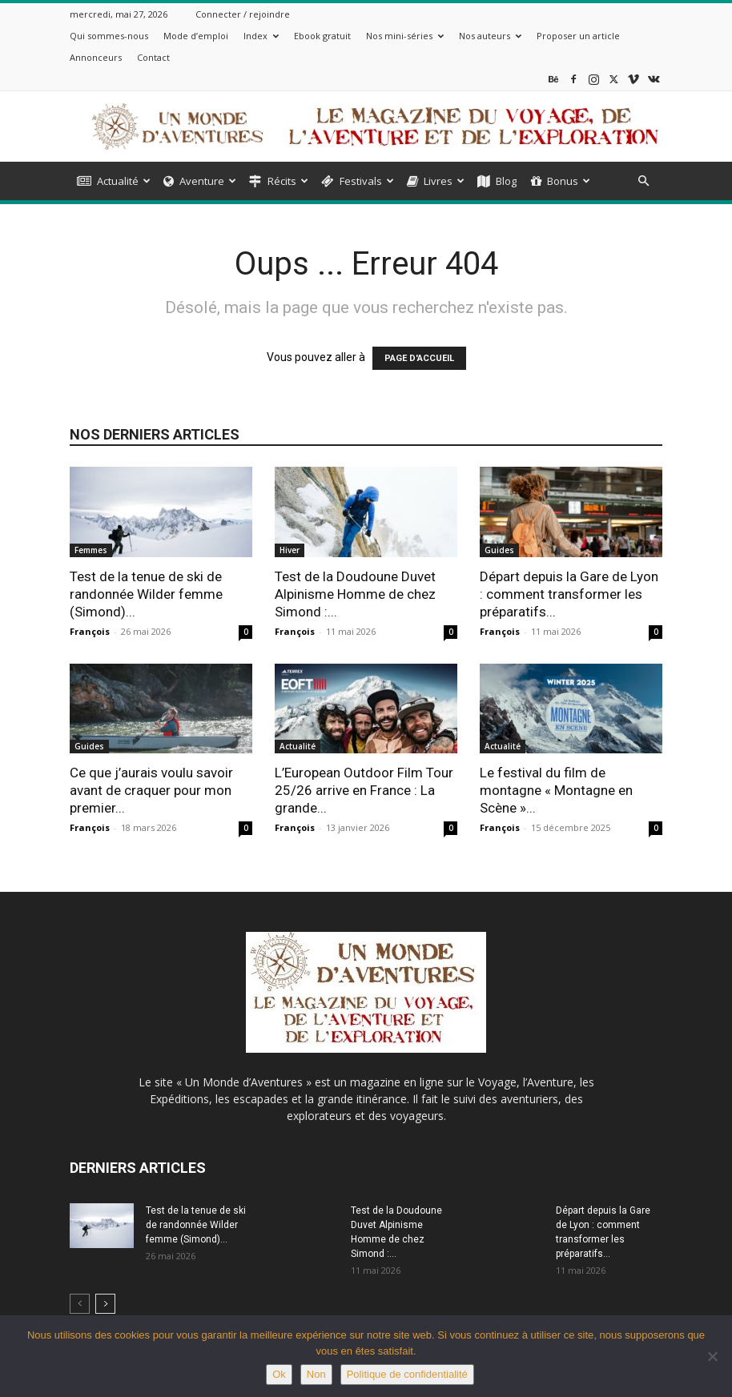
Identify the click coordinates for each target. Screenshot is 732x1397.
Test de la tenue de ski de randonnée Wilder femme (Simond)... (146, 594)
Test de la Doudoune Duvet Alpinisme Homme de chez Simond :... (355, 594)
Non (316, 1374)
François (90, 631)
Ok (279, 1374)
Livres (436, 181)
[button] (643, 181)
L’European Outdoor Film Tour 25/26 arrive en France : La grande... (364, 790)
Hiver (290, 550)
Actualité (114, 181)
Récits (278, 181)
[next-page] (105, 1304)
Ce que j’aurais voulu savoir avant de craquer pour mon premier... (151, 790)
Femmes (90, 550)
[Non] (712, 1356)
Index (261, 36)
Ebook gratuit (322, 36)
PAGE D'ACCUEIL (419, 358)
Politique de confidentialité (407, 1374)
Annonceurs (96, 57)
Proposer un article (578, 36)
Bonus (560, 181)
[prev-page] (80, 1304)
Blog (497, 181)
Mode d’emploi (195, 36)
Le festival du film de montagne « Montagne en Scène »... (556, 790)
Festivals (357, 181)
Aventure (199, 181)
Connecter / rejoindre (242, 14)
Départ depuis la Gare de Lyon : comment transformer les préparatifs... (569, 594)
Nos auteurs (490, 36)
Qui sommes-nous (109, 36)
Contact (153, 57)
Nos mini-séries (405, 36)
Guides (499, 550)
